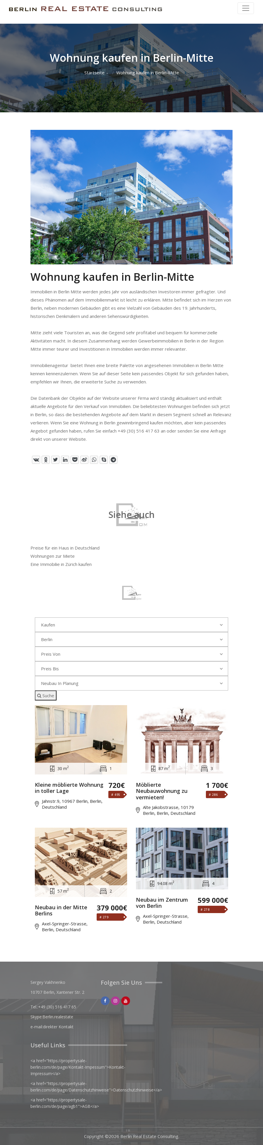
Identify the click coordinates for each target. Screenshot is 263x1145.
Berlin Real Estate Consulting (149, 1136)
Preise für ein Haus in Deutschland (65, 548)
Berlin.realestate (57, 1017)
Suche (45, 695)
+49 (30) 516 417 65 (57, 1007)
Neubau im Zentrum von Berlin (162, 903)
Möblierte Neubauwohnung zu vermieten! (161, 791)
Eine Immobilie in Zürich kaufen (61, 564)
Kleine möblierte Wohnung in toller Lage (69, 788)
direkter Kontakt (58, 1026)
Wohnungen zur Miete (52, 556)
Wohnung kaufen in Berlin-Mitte (147, 72)
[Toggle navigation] (246, 8)
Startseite (94, 72)
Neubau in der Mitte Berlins (61, 910)
